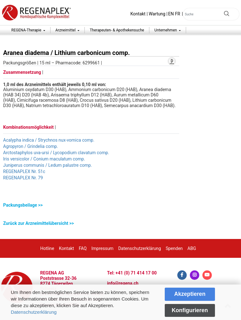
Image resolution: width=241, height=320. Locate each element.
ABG (191, 248)
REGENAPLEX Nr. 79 (23, 177)
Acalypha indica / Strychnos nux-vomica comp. (48, 140)
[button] (91, 205)
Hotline (47, 248)
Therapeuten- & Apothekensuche (117, 30)
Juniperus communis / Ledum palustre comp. (47, 165)
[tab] (91, 205)
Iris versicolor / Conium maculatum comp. (44, 158)
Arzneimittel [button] (66, 30)
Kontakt (138, 13)
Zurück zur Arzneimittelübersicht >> (38, 223)
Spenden (174, 248)
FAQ (83, 248)
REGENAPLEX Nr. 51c (24, 171)
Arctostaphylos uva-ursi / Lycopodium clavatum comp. (56, 152)
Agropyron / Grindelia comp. (30, 146)
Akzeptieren (190, 294)
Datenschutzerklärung (33, 312)
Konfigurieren (190, 310)
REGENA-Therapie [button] (26, 30)
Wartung (157, 13)
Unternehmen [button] (166, 30)
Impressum (102, 248)
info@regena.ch (122, 283)
